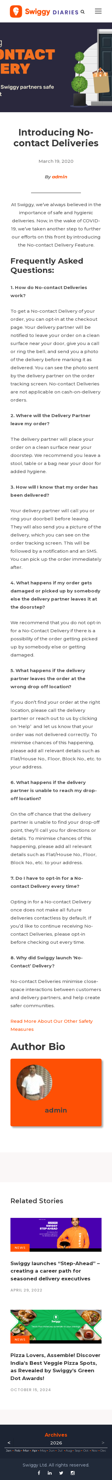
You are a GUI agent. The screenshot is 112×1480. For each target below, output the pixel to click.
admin (59, 177)
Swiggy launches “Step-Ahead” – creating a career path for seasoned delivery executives (55, 1271)
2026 (56, 1443)
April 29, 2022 (26, 1290)
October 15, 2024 (30, 1390)
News (20, 1248)
